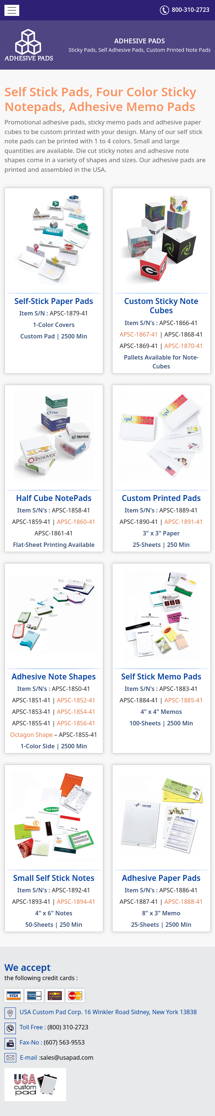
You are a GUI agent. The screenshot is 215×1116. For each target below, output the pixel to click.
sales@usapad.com (67, 1057)
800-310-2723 (184, 10)
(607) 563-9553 (63, 1042)
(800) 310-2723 (67, 1027)
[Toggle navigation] (11, 10)
